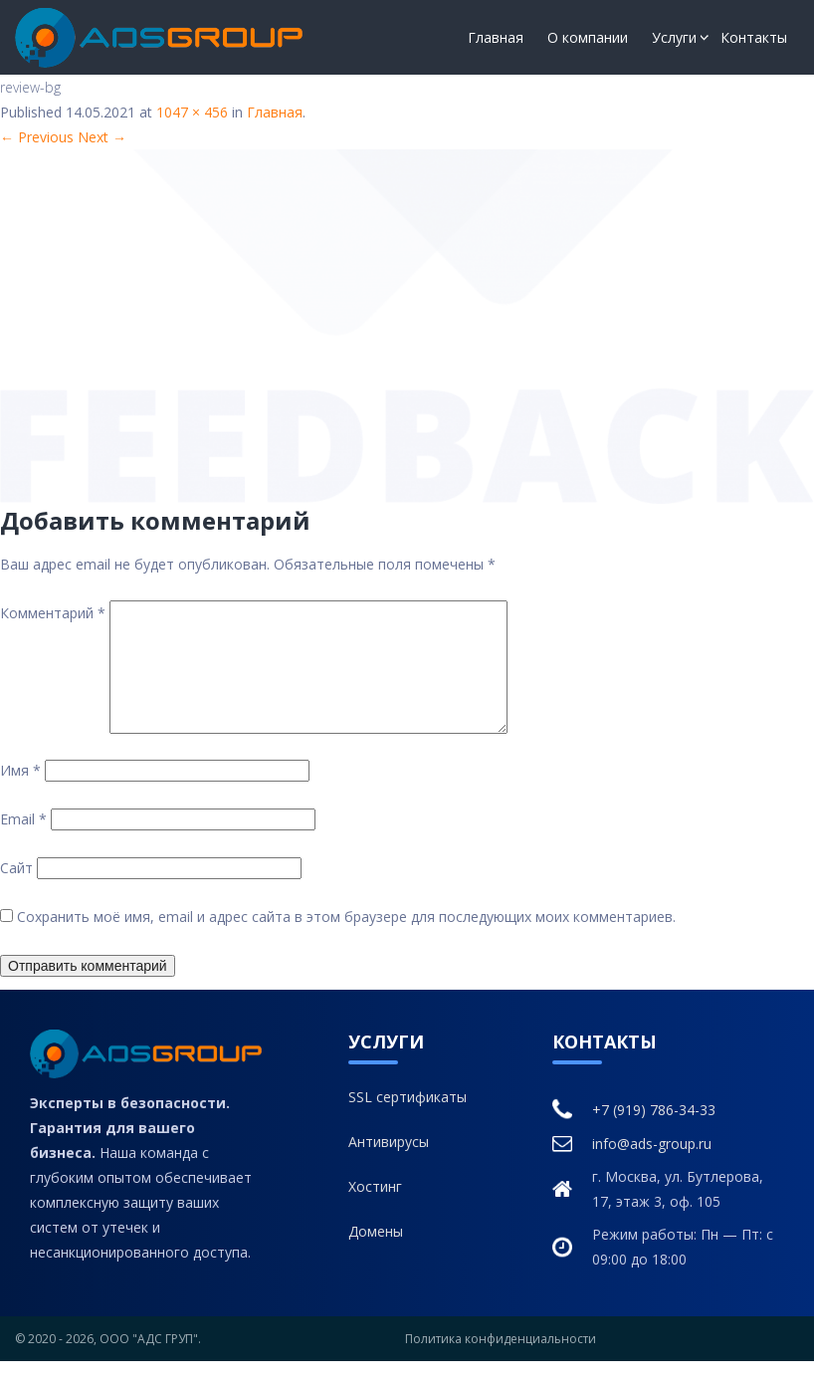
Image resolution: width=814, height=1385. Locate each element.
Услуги (674, 37)
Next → (102, 136)
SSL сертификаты (407, 1120)
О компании (587, 37)
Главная (495, 37)
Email (23, 842)
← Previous (37, 136)
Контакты (753, 37)
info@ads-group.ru (632, 1167)
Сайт (16, 891)
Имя (20, 794)
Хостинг (375, 1210)
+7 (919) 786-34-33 (633, 1133)
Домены (375, 1255)
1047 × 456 (192, 112)
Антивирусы (388, 1165)
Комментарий (52, 612)
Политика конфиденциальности (500, 1362)
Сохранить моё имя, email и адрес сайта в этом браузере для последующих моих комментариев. (346, 940)
